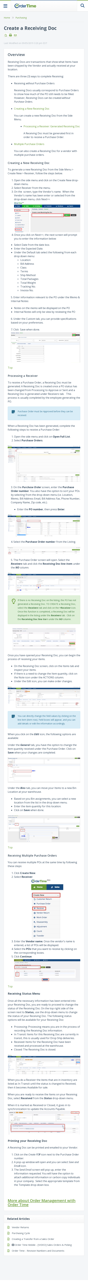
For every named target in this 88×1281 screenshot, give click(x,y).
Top (10, 367)
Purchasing (21, 17)
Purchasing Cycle (21, 1233)
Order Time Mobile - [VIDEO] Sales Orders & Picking (42, 1244)
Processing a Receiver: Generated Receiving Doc (51, 126)
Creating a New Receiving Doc (32, 108)
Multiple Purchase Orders (29, 144)
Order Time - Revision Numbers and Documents (38, 1250)
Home (7, 17)
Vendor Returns (20, 1227)
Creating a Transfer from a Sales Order (33, 1239)
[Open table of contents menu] (5, 5)
